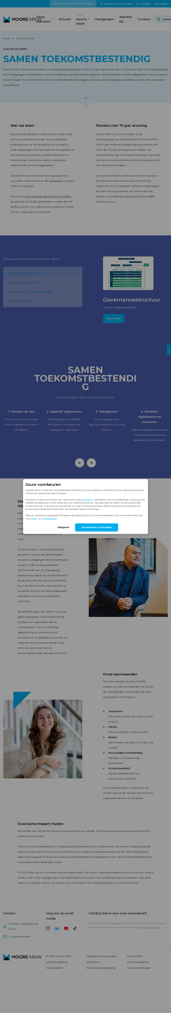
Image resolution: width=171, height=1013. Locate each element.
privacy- (34, 518)
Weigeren (63, 527)
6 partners (87, 499)
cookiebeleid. (49, 518)
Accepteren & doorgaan (97, 527)
